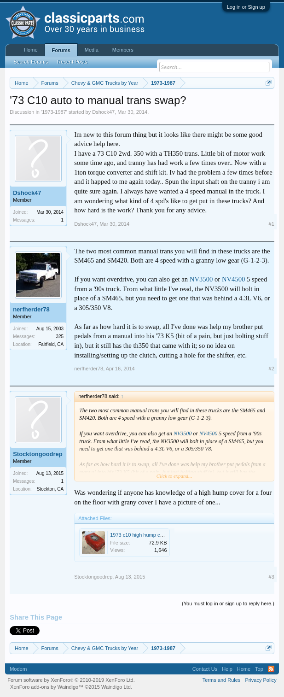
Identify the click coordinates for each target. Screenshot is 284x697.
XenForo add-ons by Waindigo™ (46, 687)
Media (92, 50)
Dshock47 (103, 112)
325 (60, 336)
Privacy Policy (260, 680)
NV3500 (201, 279)
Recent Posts (72, 61)
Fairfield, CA (51, 344)
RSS (271, 669)
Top (259, 669)
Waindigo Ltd (116, 687)
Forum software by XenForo (71, 680)
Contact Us (204, 669)
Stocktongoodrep (38, 454)
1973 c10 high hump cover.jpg (144, 535)
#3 (271, 577)
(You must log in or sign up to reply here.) (228, 603)
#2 (271, 368)
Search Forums (30, 61)
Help (227, 669)
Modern (18, 669)
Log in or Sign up (246, 7)
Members (122, 50)
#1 (271, 224)
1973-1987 (54, 112)
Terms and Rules (222, 680)
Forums (61, 50)
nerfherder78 (31, 309)
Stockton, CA (50, 489)
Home (30, 50)
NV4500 (233, 279)
